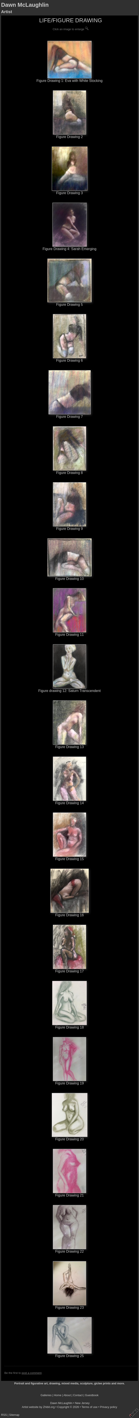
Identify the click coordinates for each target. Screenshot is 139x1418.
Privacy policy (108, 1407)
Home (57, 1395)
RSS (4, 1414)
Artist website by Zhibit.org (38, 1407)
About (67, 1395)
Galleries (46, 1395)
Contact (78, 1395)
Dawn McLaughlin (25, 5)
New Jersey (82, 1403)
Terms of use (89, 1407)
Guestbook (92, 1395)
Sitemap (14, 1414)
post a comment (32, 1373)
